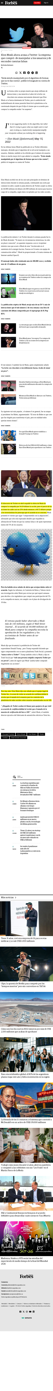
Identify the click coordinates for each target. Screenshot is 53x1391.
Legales (12, 1306)
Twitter (5, 738)
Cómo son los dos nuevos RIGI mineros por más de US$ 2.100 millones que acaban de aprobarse (26, 1030)
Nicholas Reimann (7, 65)
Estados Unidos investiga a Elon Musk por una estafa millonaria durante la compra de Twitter (35, 384)
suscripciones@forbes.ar (16, 1294)
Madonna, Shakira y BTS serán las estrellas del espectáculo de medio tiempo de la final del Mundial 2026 (24, 1261)
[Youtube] (30, 1311)
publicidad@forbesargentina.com (16, 1285)
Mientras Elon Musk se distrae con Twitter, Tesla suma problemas (35, 397)
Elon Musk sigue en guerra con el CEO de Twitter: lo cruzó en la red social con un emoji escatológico (34, 291)
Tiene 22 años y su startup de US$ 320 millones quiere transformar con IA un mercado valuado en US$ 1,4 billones (30, 835)
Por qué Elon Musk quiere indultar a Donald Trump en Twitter (32, 433)
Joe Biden (32, 734)
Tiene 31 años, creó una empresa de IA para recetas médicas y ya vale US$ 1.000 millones (23, 939)
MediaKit (4, 1303)
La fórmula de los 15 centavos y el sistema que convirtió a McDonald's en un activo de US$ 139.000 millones (26, 1121)
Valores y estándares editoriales (33, 1303)
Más (29, 776)
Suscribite (37, 3)
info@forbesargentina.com (13, 1288)
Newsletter (12, 1303)
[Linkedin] (33, 1311)
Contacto (19, 1303)
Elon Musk (21, 734)
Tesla (42, 734)
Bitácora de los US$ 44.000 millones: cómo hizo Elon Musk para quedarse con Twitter (35, 446)
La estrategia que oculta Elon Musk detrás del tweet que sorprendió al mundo (35, 326)
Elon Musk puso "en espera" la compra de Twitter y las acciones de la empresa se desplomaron (34, 341)
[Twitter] (24, 1311)
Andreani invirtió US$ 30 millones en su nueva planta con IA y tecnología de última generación (30, 820)
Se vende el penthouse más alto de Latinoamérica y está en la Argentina (30, 850)
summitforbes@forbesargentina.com (16, 1291)
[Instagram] (27, 1311)
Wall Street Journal (18, 738)
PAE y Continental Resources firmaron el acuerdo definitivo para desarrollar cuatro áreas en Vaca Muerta (25, 1214)
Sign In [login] (46, 3)
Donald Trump (8, 734)
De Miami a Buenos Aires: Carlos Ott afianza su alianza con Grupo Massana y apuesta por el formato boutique (30, 806)
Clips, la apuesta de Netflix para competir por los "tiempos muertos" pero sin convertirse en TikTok (23, 985)
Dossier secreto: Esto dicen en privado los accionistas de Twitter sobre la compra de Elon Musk (35, 277)
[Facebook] (20, 1311)
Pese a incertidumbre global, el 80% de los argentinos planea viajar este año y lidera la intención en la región (25, 1075)
